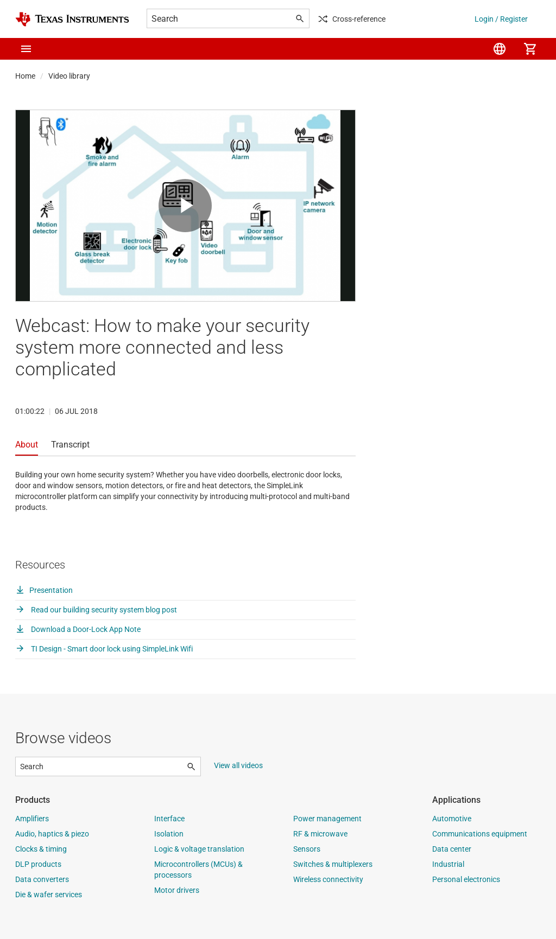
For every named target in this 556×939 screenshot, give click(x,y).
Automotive (451, 818)
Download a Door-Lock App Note (78, 629)
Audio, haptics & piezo (52, 833)
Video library (69, 76)
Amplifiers (32, 818)
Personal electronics (466, 879)
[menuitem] (499, 49)
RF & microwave (320, 833)
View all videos (238, 765)
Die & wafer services (48, 894)
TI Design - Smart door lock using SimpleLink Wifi (104, 648)
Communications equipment (479, 833)
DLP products (38, 864)
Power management (327, 818)
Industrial (448, 864)
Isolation (169, 833)
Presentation (44, 590)
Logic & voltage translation (199, 849)
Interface (169, 818)
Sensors (306, 849)
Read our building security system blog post (96, 609)
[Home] (72, 19)
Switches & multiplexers (332, 864)
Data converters (42, 879)
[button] (26, 49)
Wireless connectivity (328, 879)
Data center (451, 849)
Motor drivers (176, 890)
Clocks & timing (41, 849)
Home (25, 76)
